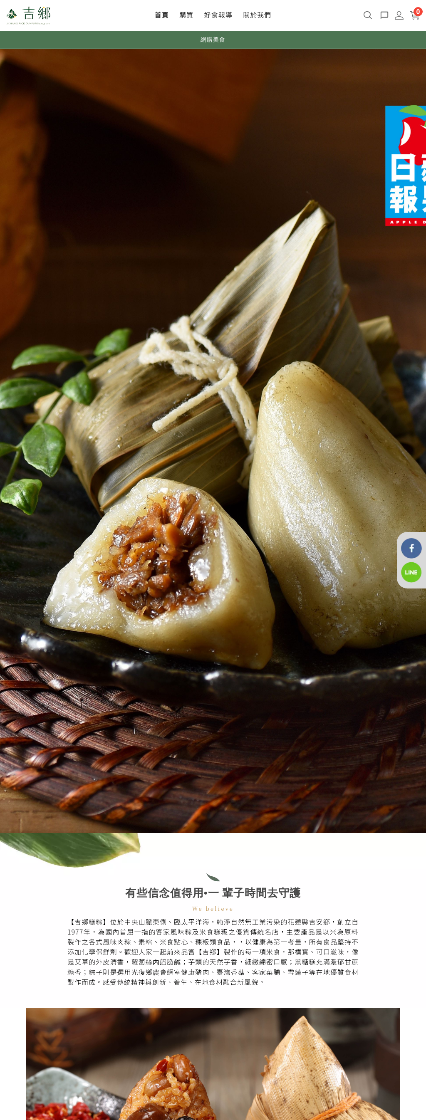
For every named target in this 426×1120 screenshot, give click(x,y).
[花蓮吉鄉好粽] (411, 547)
